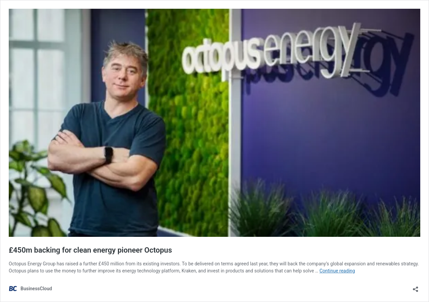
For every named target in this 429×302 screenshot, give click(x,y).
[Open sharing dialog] (415, 287)
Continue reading (337, 270)
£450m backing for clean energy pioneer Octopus (90, 250)
